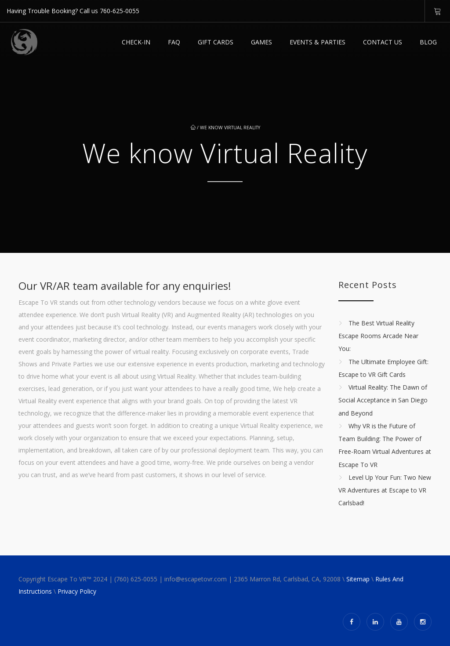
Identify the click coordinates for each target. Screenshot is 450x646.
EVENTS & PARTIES (317, 42)
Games (261, 42)
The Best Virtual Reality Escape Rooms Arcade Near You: (378, 336)
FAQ (174, 42)
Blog (428, 42)
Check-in (136, 42)
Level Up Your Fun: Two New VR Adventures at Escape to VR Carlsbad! (384, 490)
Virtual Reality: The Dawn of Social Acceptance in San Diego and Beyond (383, 400)
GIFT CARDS (215, 42)
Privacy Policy (77, 591)
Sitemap (358, 579)
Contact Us (382, 42)
